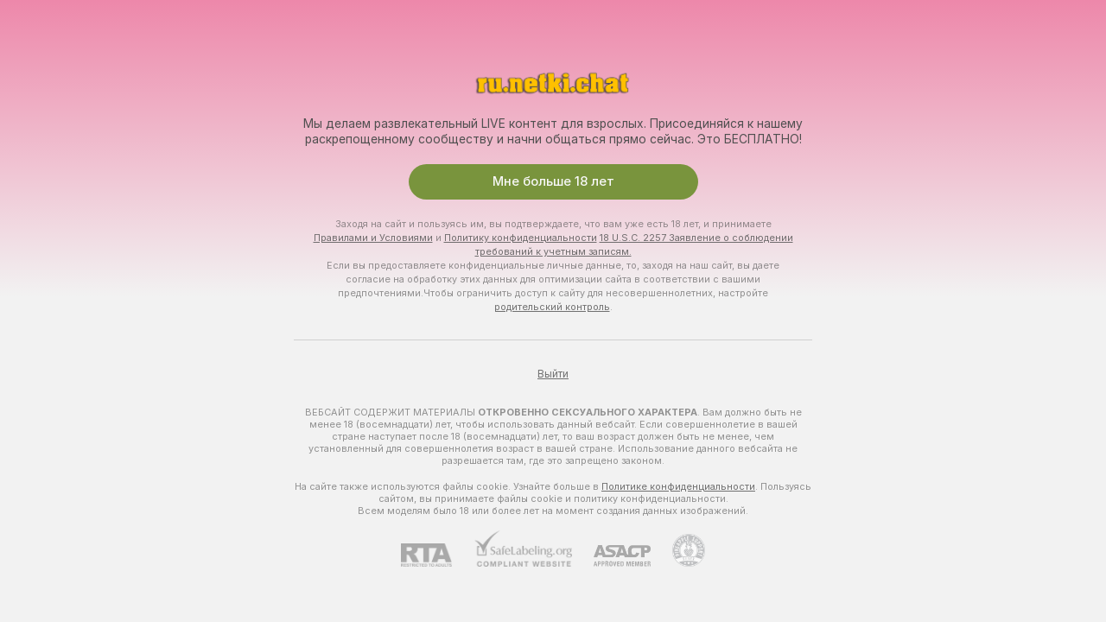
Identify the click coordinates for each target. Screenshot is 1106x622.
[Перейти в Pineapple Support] (678, 550)
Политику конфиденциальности (520, 238)
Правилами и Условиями (373, 238)
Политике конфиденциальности (678, 486)
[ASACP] (611, 556)
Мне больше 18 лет (553, 181)
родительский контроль (552, 307)
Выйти (553, 374)
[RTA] (437, 555)
